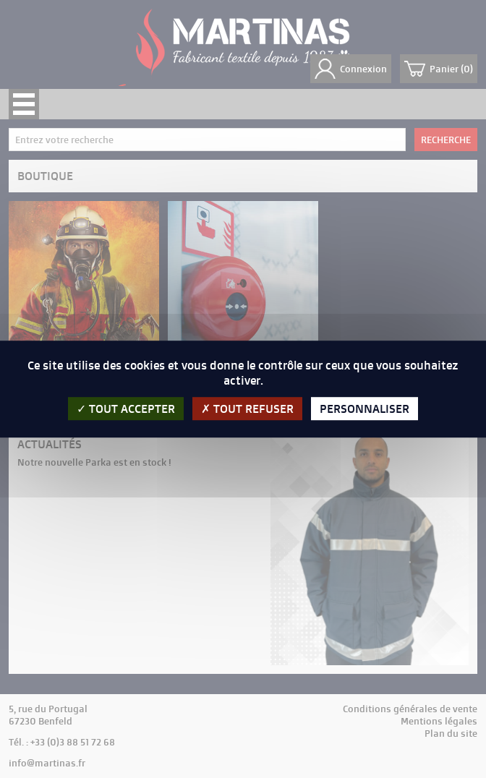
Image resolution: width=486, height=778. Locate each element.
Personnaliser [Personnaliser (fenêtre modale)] (364, 408)
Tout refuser (247, 408)
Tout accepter (126, 408)
